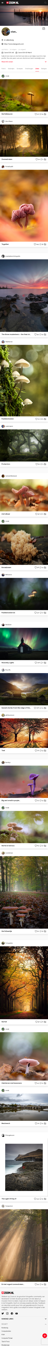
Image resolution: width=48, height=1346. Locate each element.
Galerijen (11, 68)
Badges (44, 68)
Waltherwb (7, 341)
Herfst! (4, 1022)
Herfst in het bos (8, 846)
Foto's (4, 68)
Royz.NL (6, 670)
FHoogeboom (8, 1135)
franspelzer (7, 1206)
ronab (5, 76)
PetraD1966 (7, 166)
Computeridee (6, 1331)
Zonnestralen (7, 159)
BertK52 (6, 762)
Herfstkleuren (7, 114)
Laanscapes (7, 426)
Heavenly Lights (8, 663)
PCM (3, 1334)
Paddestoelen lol (8, 613)
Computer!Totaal (7, 1338)
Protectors (6, 464)
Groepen (20, 68)
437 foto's (5, 49)
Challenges (29, 68)
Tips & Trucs (6, 1341)
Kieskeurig (5, 1328)
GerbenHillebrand (9, 476)
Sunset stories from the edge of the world (16, 708)
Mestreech (6, 1123)
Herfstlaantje (7, 931)
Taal (3, 750)
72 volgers (13, 49)
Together (5, 244)
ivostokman (7, 853)
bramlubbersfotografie (11, 256)
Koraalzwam (6, 567)
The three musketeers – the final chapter (16, 334)
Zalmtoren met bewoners (12, 1083)
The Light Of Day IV (9, 1199)
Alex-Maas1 (7, 121)
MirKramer (7, 574)
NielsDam (6, 624)
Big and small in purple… (11, 800)
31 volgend (22, 49)
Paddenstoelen (8, 419)
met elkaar (6, 514)
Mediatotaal (5, 1345)
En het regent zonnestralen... (13, 1284)
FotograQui (7, 943)
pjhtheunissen (8, 715)
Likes (37, 68)
